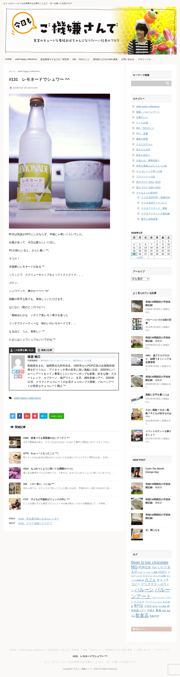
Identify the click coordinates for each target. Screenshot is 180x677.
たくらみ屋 (142, 122)
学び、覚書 (142, 133)
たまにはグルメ (144, 144)
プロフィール (144, 59)
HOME (8, 59)
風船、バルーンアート (148, 111)
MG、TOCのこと (81, 59)
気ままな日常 (143, 149)
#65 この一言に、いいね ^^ (38, 484)
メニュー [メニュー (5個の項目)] (139, 601)
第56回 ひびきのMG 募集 (105, 59)
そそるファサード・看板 (154, 208)
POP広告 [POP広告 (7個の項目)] (145, 567)
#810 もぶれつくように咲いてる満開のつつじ (48, 468)
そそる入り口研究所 (146, 192)
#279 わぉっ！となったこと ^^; (41, 453)
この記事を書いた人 (23, 350)
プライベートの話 (145, 176)
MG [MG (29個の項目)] (134, 567)
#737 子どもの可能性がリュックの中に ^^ (46, 499)
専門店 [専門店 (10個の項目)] (138, 606)
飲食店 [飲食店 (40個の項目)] (142, 615)
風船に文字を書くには (157, 394)
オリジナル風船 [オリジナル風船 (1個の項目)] (159, 576)
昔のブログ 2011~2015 (148, 182)
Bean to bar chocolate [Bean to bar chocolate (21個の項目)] (149, 562)
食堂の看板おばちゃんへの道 (151, 165)
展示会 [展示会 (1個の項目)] (155, 606)
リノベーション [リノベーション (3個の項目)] (153, 601)
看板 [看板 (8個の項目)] (158, 610)
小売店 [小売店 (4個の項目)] (148, 606)
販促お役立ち (143, 155)
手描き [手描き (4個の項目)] (151, 610)
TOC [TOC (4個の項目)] (154, 567)
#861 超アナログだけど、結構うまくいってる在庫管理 (158, 358)
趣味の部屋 (142, 138)
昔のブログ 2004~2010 (148, 187)
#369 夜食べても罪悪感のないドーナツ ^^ (46, 438)
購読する (139, 629)
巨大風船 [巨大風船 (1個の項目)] (162, 606)
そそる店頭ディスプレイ (154, 202)
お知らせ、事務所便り (148, 160)
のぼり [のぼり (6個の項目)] (162, 572)
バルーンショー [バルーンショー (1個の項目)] (158, 597)
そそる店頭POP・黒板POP (155, 197)
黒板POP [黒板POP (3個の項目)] (154, 616)
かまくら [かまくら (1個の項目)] (142, 572)
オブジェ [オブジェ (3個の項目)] (147, 575)
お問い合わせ (127, 59)
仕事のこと (142, 117)
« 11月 (140, 257)
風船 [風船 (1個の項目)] (164, 611)
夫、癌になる (152, 530)
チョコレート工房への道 (149, 171)
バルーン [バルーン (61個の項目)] (144, 589)
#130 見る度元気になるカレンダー (38, 518)
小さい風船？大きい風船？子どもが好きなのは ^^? (158, 413)
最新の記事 (46, 350)
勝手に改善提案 (149, 219)
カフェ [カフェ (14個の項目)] (150, 580)
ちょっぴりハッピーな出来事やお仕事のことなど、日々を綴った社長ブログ (90, 661)
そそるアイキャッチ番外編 (155, 213)
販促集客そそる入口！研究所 (55, 59)
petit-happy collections (26, 59)
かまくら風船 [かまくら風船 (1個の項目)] (152, 572)
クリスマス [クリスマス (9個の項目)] (149, 584)
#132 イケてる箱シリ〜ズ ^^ (35, 523)
